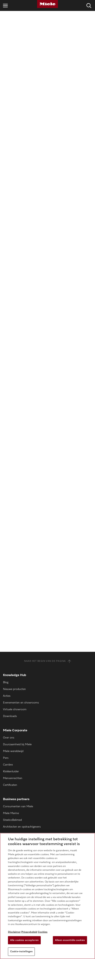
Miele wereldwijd (13, 751)
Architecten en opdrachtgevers (22, 826)
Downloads (10, 716)
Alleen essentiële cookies (70, 940)
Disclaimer (14, 932)
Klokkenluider (11, 771)
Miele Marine (11, 813)
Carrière (8, 764)
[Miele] (47, 4)
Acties (7, 696)
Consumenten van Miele (18, 806)
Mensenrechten (12, 778)
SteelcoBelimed (12, 820)
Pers (6, 758)
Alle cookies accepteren (24, 940)
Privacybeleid (29, 932)
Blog (5, 682)
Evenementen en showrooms (21, 702)
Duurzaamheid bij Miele (17, 744)
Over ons (8, 737)
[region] (47, 896)
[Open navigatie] (5, 5)
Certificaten (10, 785)
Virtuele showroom (14, 709)
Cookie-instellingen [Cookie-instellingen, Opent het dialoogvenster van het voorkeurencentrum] (21, 951)
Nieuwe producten (14, 689)
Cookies (43, 932)
